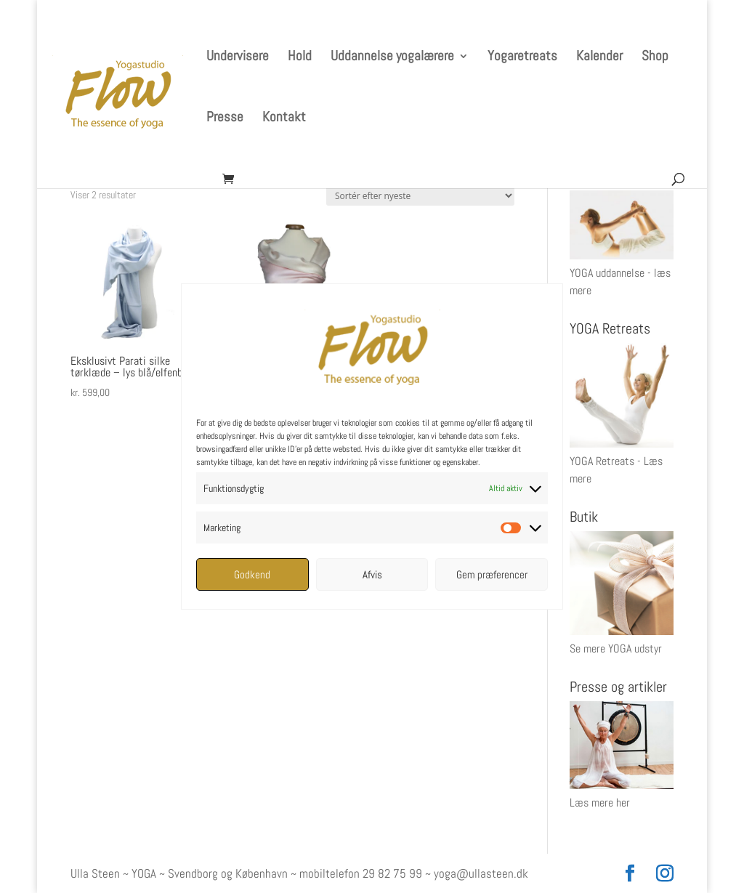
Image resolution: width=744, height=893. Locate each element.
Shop (655, 58)
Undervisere (237, 58)
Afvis (372, 574)
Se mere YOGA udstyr (616, 648)
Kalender (599, 58)
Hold (300, 58)
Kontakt (284, 119)
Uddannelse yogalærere (392, 58)
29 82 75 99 (392, 873)
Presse (224, 119)
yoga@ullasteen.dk (481, 873)
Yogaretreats (522, 58)
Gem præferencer (491, 574)
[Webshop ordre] (420, 196)
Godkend (252, 574)
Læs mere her (600, 802)
